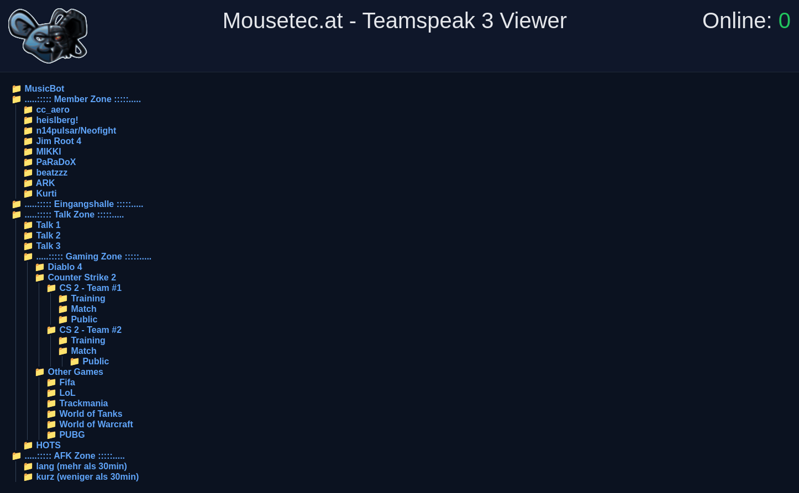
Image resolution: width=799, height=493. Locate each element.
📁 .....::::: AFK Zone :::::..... (68, 455)
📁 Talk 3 (42, 246)
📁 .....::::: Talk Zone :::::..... (67, 214)
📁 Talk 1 (42, 225)
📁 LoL (61, 392)
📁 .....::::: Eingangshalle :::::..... (77, 204)
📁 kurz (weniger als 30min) (81, 476)
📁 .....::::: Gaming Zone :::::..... (87, 256)
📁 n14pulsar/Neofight (69, 130)
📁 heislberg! (50, 120)
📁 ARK (39, 183)
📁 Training (81, 298)
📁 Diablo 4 (58, 267)
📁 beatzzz (45, 172)
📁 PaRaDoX (49, 162)
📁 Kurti (40, 193)
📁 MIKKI (42, 151)
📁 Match (77, 309)
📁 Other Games (68, 372)
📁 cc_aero (46, 109)
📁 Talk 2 (42, 235)
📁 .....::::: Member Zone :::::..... (76, 99)
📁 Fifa (60, 382)
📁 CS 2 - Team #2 (84, 330)
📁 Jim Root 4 (52, 141)
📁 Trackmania (77, 403)
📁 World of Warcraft (89, 424)
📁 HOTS (42, 445)
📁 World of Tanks (84, 413)
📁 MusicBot (37, 88)
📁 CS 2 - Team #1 (84, 288)
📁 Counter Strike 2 (75, 277)
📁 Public (77, 319)
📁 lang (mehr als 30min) (75, 466)
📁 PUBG (65, 434)
